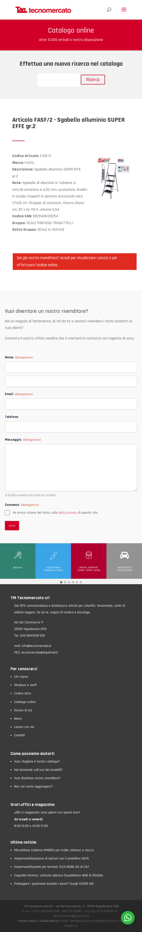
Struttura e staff (25, 685)
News (18, 718)
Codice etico (22, 693)
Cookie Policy (48, 921)
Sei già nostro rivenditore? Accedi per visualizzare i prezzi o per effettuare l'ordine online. (67, 261)
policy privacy (68, 512)
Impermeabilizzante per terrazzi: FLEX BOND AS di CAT (51, 867)
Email (19, 394)
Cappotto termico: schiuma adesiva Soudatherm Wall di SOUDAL (59, 875)
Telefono (11, 417)
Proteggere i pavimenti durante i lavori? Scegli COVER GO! (54, 884)
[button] (61, 582)
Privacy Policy (27, 921)
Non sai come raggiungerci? (33, 786)
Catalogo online (25, 702)
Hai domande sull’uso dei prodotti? (38, 770)
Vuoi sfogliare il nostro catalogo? (37, 761)
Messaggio (23, 439)
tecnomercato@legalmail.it (40, 652)
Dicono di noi (23, 710)
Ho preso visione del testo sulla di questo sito (55, 512)
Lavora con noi (24, 727)
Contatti (19, 735)
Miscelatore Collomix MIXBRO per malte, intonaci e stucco (54, 850)
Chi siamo (21, 677)
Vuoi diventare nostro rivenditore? (37, 778)
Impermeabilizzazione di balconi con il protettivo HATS (51, 858)
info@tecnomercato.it (36, 646)
